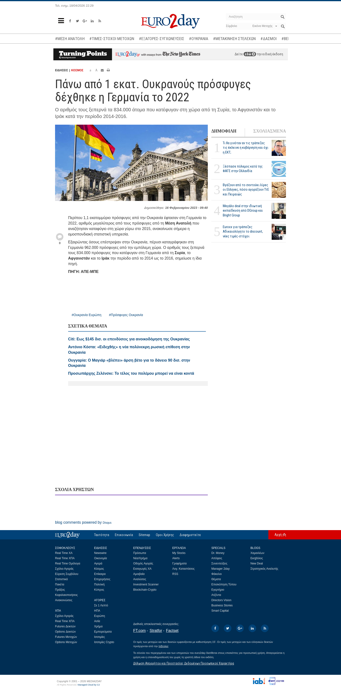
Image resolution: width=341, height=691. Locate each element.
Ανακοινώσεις (63, 600)
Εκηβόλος (256, 558)
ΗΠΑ (97, 610)
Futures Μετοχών (66, 637)
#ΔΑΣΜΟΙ (268, 38)
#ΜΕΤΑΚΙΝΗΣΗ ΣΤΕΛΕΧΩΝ (234, 38)
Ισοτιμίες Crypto (104, 642)
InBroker (163, 646)
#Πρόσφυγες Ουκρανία (126, 315)
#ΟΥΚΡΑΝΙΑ (198, 38)
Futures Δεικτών (65, 626)
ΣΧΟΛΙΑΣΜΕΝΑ (269, 131)
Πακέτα (59, 584)
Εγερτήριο (217, 589)
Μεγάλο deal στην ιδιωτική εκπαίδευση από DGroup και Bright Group (243, 210)
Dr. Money (217, 553)
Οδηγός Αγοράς (143, 563)
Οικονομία (100, 558)
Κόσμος (99, 568)
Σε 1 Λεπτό (101, 605)
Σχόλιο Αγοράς (64, 568)
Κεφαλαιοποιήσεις (66, 595)
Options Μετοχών (66, 642)
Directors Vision (221, 600)
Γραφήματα (179, 563)
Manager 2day (220, 568)
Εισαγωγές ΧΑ (142, 568)
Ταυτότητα (101, 535)
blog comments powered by (83, 522)
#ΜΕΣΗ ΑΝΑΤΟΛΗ (70, 38)
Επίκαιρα (100, 574)
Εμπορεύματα (103, 631)
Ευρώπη (99, 616)
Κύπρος (99, 589)
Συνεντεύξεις (219, 563)
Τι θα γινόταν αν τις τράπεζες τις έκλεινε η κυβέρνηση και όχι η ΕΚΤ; (245, 147)
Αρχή (278, 534)
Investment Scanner (146, 584)
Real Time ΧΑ (63, 553)
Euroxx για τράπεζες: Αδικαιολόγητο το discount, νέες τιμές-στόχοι (243, 231)
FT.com (139, 631)
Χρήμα (98, 626)
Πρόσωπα (139, 553)
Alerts (176, 558)
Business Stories (222, 605)
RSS (175, 574)
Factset (172, 631)
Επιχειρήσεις (102, 579)
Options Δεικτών (65, 631)
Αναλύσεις (139, 579)
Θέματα (216, 579)
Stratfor (156, 631)
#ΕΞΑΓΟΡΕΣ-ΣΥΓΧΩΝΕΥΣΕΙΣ (161, 38)
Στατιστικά (61, 579)
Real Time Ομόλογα (67, 563)
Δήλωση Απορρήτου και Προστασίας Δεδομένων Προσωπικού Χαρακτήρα (183, 663)
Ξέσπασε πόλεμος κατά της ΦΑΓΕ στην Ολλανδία (243, 168)
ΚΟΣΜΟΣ (77, 70)
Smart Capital (220, 610)
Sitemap (144, 535)
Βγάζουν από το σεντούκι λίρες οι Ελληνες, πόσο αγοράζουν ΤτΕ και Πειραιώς (246, 189)
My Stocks (178, 553)
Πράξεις (60, 589)
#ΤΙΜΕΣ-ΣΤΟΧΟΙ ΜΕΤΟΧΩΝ (111, 38)
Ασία (97, 621)
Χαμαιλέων (257, 553)
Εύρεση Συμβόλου (66, 574)
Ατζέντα (216, 595)
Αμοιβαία (139, 574)
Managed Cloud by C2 (89, 685)
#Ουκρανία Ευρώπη (87, 315)
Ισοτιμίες (99, 637)
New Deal (256, 563)
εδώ (250, 54)
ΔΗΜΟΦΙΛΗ (223, 131)
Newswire (100, 553)
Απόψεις (216, 558)
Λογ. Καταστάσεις (183, 568)
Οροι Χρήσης (165, 535)
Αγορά (98, 563)
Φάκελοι (216, 574)
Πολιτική (99, 584)
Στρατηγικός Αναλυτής (264, 568)
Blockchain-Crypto (144, 589)
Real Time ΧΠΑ (65, 558)
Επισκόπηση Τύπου (223, 584)
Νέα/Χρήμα (140, 558)
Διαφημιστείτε (190, 535)
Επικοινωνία (124, 535)
